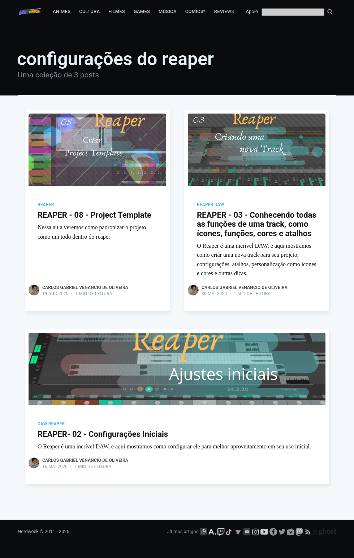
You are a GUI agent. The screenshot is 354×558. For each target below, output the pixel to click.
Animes (61, 11)
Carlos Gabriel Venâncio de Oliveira (85, 287)
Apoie (252, 11)
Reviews (224, 11)
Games (142, 11)
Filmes (116, 11)
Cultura (89, 11)
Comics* (195, 11)
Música (168, 11)
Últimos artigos (182, 531)
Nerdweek (28, 531)
